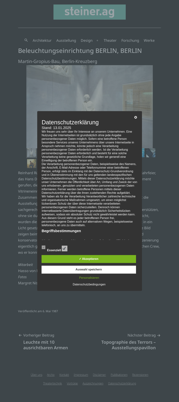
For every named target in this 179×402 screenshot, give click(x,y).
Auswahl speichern (89, 269)
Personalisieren (89, 277)
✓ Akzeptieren (88, 259)
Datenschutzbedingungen (89, 284)
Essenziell (55, 248)
